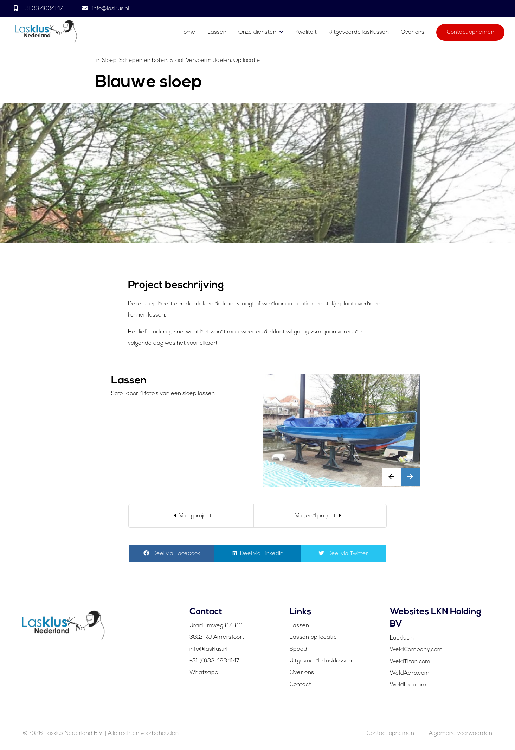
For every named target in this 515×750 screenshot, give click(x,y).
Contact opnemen (470, 32)
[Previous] (191, 515)
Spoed (299, 649)
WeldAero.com (410, 673)
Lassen (217, 32)
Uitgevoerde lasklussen (359, 32)
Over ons (412, 32)
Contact (300, 684)
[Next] (320, 515)
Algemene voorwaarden (460, 733)
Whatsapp (203, 672)
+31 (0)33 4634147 (214, 661)
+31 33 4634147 (42, 9)
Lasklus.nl (402, 638)
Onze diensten (257, 32)
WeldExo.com (408, 685)
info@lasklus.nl (110, 9)
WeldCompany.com (416, 650)
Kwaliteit (306, 32)
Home (187, 32)
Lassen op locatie (313, 637)
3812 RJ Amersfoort (216, 637)
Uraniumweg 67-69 (216, 626)
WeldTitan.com (410, 662)
